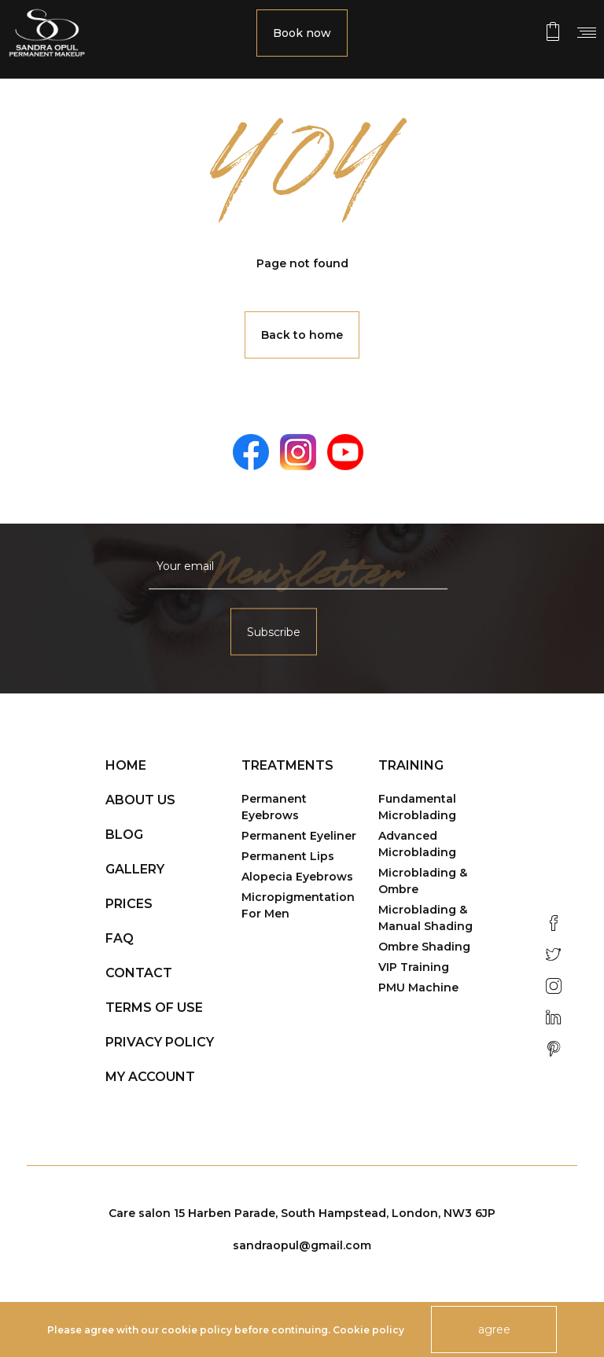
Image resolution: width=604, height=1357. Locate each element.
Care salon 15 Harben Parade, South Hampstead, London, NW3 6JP (302, 1213)
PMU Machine (418, 987)
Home (125, 765)
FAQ (119, 938)
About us (140, 800)
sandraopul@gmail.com (302, 1245)
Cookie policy (368, 1330)
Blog (124, 834)
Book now (302, 33)
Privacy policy (159, 1042)
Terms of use (154, 1007)
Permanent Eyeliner (298, 836)
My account (150, 1076)
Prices (129, 903)
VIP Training (413, 967)
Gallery (134, 869)
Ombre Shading (424, 947)
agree (494, 1329)
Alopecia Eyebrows (297, 877)
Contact (138, 972)
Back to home (302, 335)
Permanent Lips (287, 856)
